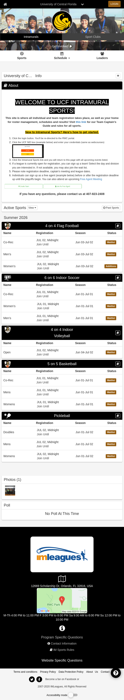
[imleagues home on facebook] (39, 679)
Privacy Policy (48, 671)
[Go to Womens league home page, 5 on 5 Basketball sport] (62, 404)
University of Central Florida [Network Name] (58, 4)
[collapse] (118, 76)
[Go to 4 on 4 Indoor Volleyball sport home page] (62, 332)
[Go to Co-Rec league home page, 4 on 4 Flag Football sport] (62, 242)
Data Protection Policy (71, 671)
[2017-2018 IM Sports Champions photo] (10, 490)
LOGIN (114, 4)
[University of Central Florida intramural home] (31, 36)
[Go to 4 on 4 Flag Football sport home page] (62, 226)
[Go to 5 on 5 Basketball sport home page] (62, 364)
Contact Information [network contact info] (64, 643)
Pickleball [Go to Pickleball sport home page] (62, 416)
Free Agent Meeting (91, 179)
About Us (92, 671)
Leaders (102, 58)
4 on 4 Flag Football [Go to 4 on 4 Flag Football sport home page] (62, 226)
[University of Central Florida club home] (93, 36)
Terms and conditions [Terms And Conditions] (25, 671)
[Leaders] (102, 56)
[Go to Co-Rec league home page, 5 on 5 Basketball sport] (62, 380)
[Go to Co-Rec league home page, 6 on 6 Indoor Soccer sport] (62, 294)
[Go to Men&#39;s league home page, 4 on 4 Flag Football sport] (62, 254)
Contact (105, 671)
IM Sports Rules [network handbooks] (63, 649)
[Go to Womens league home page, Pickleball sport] (62, 456)
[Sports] (22, 56)
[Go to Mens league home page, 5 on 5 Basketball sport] (62, 392)
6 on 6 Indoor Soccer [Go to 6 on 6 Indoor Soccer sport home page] (61, 278)
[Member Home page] (5, 4)
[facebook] (88, 679)
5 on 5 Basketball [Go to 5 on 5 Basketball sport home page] (62, 364)
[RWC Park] (62, 600)
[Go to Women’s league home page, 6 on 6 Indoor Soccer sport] (62, 306)
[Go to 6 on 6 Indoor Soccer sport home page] (62, 278)
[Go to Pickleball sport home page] (62, 416)
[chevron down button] (82, 4)
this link (81, 122)
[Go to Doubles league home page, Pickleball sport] (62, 432)
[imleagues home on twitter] (31, 679)
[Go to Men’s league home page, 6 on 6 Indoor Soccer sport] (62, 318)
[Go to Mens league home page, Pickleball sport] (62, 444)
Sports (21, 58)
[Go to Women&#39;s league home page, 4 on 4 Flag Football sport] (62, 266)
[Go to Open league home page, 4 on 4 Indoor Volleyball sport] (62, 352)
